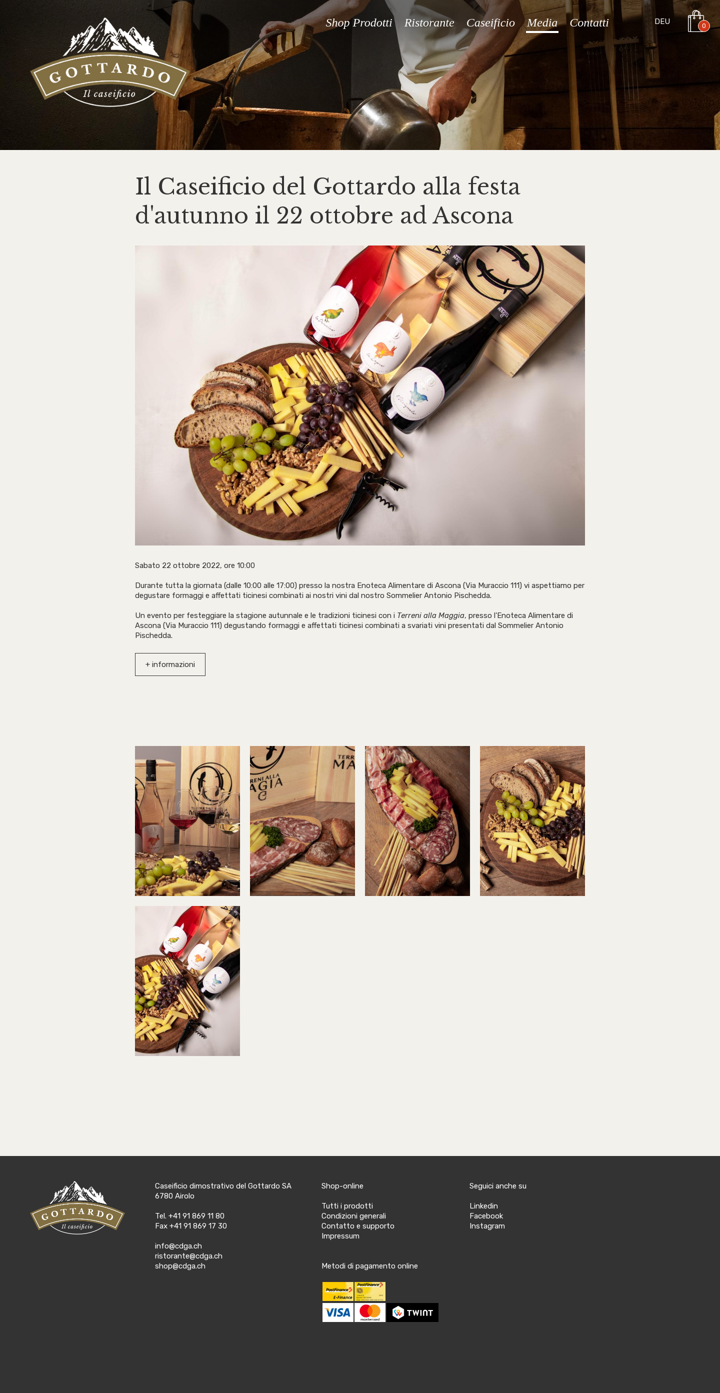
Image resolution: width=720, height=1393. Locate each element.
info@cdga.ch (178, 1246)
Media (542, 22)
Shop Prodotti (359, 22)
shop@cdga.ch (180, 1266)
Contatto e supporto (358, 1226)
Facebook (486, 1216)
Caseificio (490, 22)
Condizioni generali (354, 1216)
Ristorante (429, 22)
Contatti (589, 22)
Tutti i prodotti (347, 1206)
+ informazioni (170, 664)
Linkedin (484, 1206)
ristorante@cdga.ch (188, 1256)
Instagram (487, 1226)
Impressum (341, 1236)
